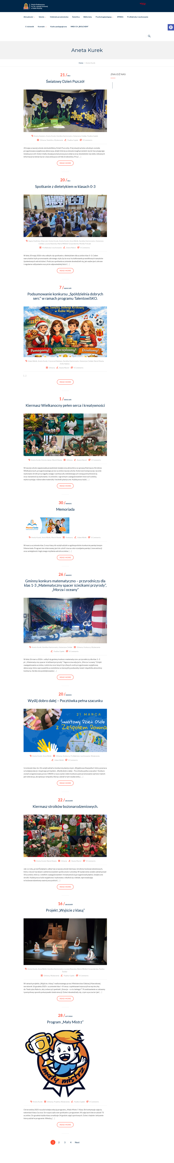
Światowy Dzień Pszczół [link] (65, 81)
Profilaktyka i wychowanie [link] (137, 17)
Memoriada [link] (65, 509)
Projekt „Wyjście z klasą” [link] (65, 910)
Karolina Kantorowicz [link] (64, 136)
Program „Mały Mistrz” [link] (65, 1022)
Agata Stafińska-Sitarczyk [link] (38, 241)
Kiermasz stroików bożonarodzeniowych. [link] (65, 806)
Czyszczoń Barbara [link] (55, 361)
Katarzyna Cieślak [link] (80, 136)
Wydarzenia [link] (58, 140)
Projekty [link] (57, 1102)
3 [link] (64, 1142)
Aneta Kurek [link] (51, 136)
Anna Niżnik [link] (73, 241)
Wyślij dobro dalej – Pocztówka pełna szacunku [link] (65, 700)
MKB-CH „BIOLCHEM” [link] (79, 26)
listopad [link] (65, 1016)
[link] (171, 27)
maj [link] (65, 76)
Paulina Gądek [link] (92, 136)
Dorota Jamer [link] (46, 460)
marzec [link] (65, 503)
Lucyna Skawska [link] (51, 244)
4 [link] (70, 1142)
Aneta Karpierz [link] (39, 136)
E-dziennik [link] (29, 26)
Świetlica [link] (76, 17)
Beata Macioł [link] (64, 368)
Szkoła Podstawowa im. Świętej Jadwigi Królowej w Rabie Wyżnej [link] (90, 1158)
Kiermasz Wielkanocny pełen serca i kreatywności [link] (65, 405)
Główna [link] (43, 140)
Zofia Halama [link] (64, 364)
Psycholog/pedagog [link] (103, 17)
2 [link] (58, 1142)
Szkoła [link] (41, 17)
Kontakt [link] (41, 26)
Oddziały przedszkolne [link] (59, 17)
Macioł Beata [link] (99, 361)
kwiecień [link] (65, 288)
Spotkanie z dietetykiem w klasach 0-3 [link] (65, 186)
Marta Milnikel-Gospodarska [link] (68, 244)
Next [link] (77, 1142)
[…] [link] (79, 156)
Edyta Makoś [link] (71, 248)
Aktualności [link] (28, 17)
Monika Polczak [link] (85, 244)
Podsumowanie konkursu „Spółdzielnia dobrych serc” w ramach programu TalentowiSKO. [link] (65, 296)
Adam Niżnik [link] (32, 361)
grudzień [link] (65, 801)
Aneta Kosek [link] (53, 241)
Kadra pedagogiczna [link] (58, 26)
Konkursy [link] (69, 537)
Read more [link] (65, 163)
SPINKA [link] (120, 17)
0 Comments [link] (87, 140)
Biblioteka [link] (87, 17)
